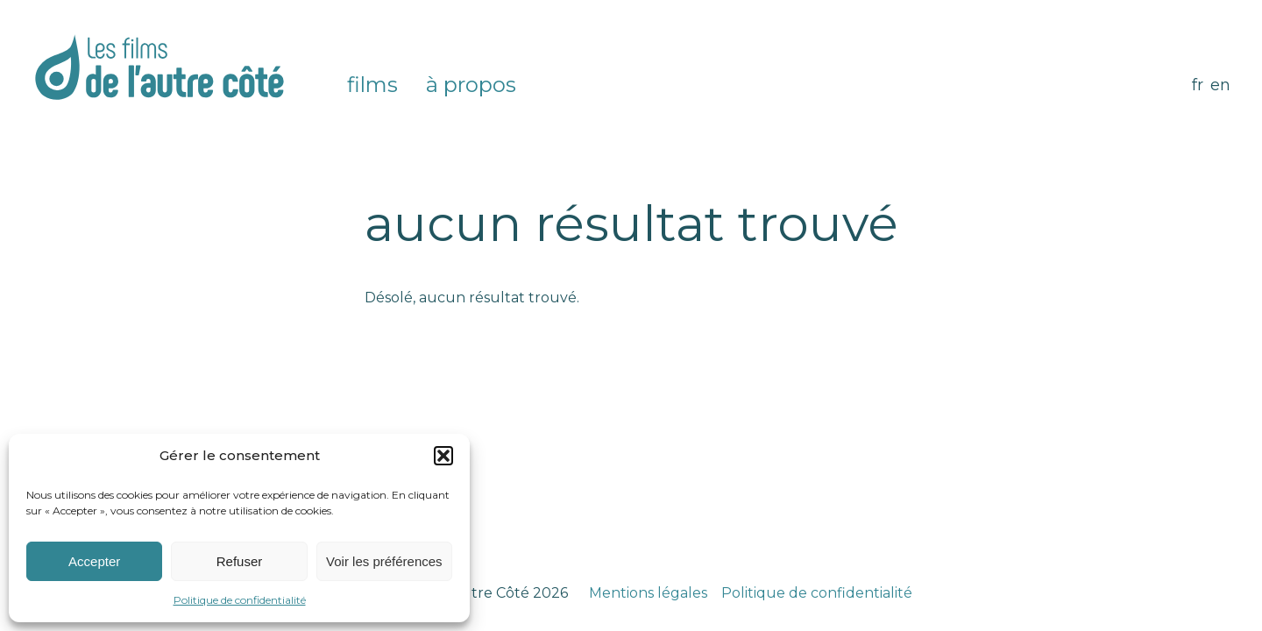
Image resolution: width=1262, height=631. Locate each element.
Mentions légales (648, 593)
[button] (443, 455)
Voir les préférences (384, 561)
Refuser (239, 561)
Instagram (554, 85)
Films (372, 84)
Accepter (94, 561)
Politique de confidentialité (240, 599)
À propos (471, 84)
